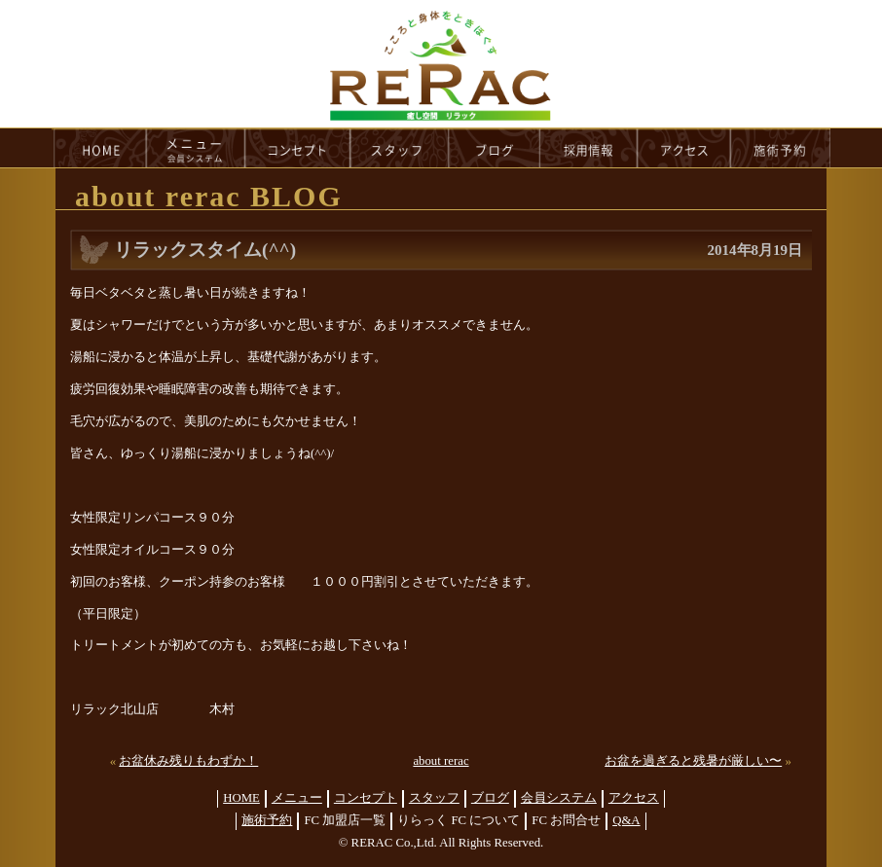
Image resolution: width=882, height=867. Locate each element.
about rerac (440, 761)
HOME (99, 147)
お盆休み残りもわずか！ (188, 761)
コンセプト (365, 798)
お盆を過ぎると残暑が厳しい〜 (693, 761)
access (684, 147)
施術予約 (266, 820)
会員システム (559, 798)
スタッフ (434, 798)
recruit (589, 147)
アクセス (633, 798)
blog (494, 147)
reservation (780, 147)
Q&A (626, 820)
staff (399, 147)
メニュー (297, 798)
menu (195, 147)
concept (297, 147)
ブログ (490, 798)
